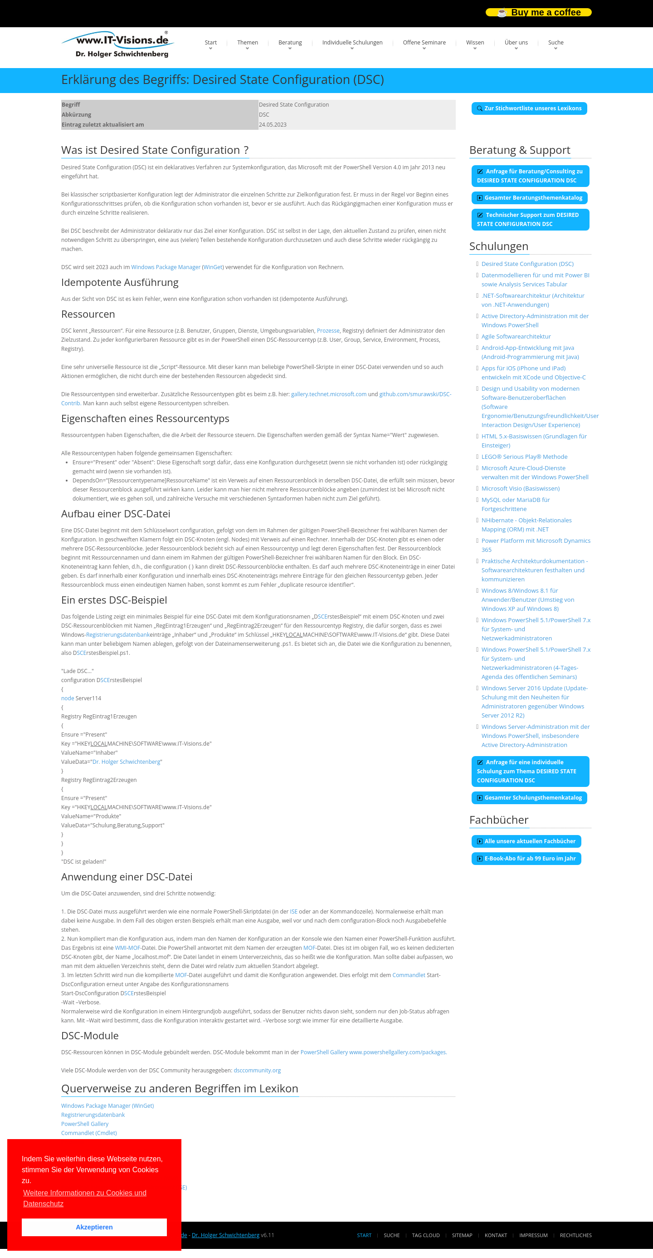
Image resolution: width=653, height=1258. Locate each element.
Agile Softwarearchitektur (516, 336)
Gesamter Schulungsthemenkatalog (529, 797)
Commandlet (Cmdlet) (89, 1133)
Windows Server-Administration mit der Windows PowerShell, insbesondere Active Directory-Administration (536, 735)
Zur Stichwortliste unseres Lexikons (529, 108)
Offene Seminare (424, 42)
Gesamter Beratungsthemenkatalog (529, 197)
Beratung (290, 42)
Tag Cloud (426, 1235)
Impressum (533, 1235)
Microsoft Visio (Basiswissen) (521, 488)
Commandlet (409, 975)
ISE (294, 911)
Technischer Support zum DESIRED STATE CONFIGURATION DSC (528, 219)
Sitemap (462, 1235)
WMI (121, 948)
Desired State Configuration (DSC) (528, 264)
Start (211, 42)
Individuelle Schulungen (352, 42)
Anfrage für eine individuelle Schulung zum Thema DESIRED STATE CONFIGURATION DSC (526, 771)
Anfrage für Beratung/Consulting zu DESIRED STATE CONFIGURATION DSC (530, 175)
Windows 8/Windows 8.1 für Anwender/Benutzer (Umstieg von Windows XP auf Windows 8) (528, 599)
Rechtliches (576, 1235)
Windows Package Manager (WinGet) (107, 1106)
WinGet (213, 267)
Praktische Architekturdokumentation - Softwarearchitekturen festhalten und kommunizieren (535, 570)
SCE (322, 616)
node (67, 698)
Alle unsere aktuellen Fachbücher (526, 841)
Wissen (475, 42)
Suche (556, 42)
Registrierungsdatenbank (118, 635)
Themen (247, 42)
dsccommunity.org (257, 1070)
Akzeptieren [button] (94, 1227)
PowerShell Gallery (324, 1052)
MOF (134, 948)
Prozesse (328, 330)
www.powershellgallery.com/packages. (398, 1052)
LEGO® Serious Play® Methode (525, 456)
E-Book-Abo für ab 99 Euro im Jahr (526, 858)
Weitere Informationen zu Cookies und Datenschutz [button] (84, 1198)
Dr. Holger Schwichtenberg (126, 762)
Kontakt (496, 1235)
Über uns (516, 42)
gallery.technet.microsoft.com (328, 394)
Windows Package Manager (166, 267)
